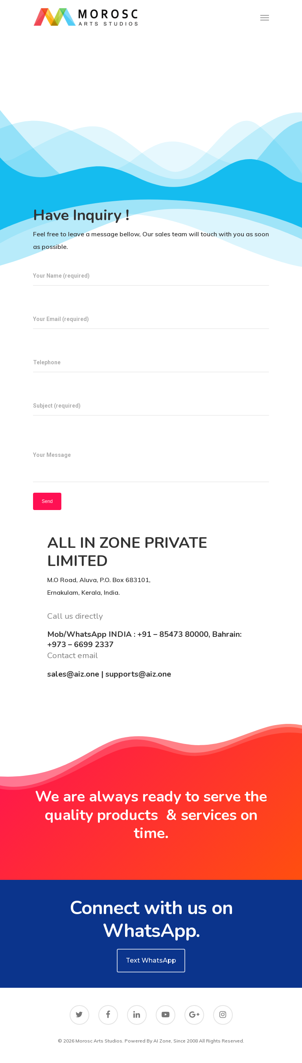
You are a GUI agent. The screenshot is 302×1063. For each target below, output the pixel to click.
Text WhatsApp (151, 960)
